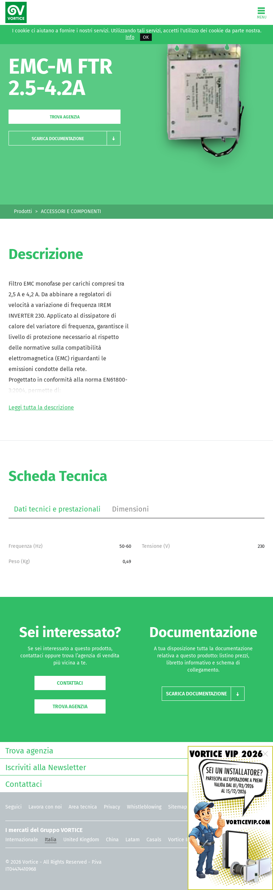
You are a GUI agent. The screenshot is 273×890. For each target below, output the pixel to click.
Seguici (13, 807)
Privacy (112, 807)
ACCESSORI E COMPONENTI (71, 211)
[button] (65, 138)
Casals (153, 840)
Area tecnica (83, 807)
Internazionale (21, 840)
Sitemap (177, 807)
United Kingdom (81, 840)
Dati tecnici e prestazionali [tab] (57, 509)
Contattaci (70, 683)
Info (129, 37)
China (112, 840)
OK (146, 37)
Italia (51, 840)
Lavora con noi (45, 807)
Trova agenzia (65, 117)
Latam (132, 840)
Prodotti (23, 211)
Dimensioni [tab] (130, 509)
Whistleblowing (144, 807)
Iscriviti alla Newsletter (134, 766)
